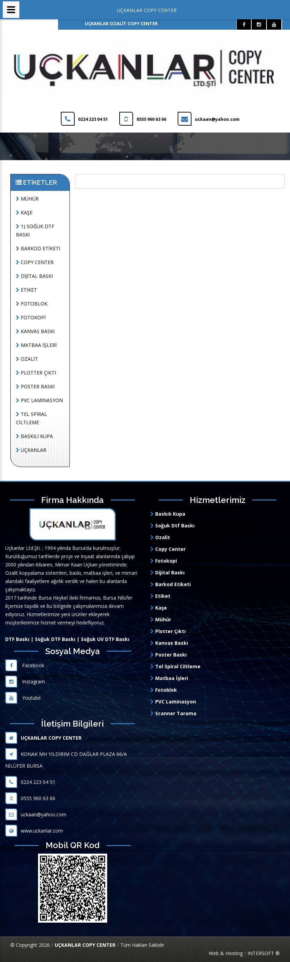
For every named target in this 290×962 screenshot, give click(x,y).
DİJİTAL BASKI (34, 276)
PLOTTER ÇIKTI (36, 372)
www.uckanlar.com (34, 831)
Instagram (25, 682)
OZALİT (27, 359)
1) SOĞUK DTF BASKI (35, 230)
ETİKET (26, 289)
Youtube (23, 698)
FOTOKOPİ (31, 317)
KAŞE (24, 212)
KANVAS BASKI (35, 331)
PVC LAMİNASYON (39, 400)
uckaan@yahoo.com (35, 814)
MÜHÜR (27, 198)
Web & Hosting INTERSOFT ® (244, 953)
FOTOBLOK (31, 303)
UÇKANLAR (31, 450)
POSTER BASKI (35, 386)
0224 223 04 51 (30, 782)
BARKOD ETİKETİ (38, 248)
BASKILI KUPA (34, 436)
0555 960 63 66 (30, 798)
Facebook (24, 665)
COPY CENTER (35, 262)
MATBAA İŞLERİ (36, 345)
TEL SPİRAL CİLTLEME (31, 418)
